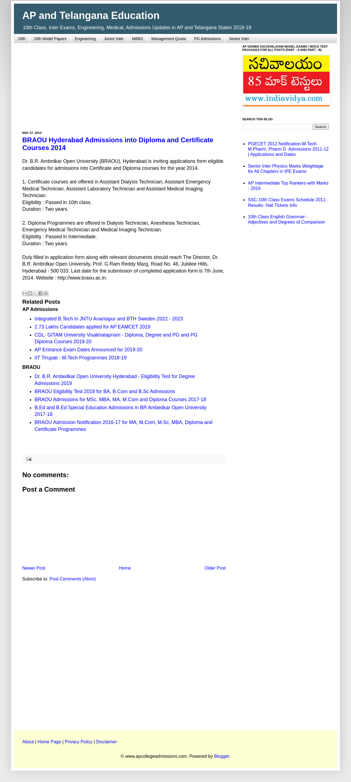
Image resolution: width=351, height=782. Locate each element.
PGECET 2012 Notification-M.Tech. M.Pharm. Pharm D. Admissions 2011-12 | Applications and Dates (288, 149)
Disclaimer (106, 741)
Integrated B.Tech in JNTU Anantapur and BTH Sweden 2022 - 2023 (109, 319)
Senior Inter (239, 38)
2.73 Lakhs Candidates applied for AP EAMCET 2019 (92, 327)
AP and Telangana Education (91, 15)
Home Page (49, 741)
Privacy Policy (78, 741)
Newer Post (33, 568)
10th (21, 38)
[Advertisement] (124, 84)
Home (125, 568)
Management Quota (168, 38)
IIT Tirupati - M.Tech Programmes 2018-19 (80, 358)
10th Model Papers (50, 38)
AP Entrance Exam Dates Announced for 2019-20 (88, 349)
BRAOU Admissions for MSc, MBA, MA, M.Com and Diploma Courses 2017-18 (120, 399)
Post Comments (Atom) (73, 579)
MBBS (137, 38)
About (28, 741)
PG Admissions (207, 38)
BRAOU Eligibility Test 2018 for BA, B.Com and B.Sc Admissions (105, 391)
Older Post (215, 568)
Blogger (221, 756)
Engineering (85, 38)
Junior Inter (114, 38)
